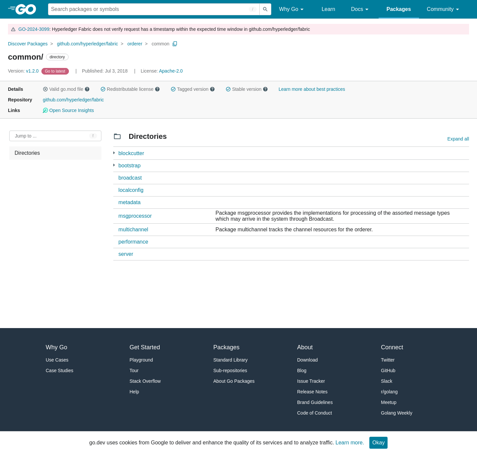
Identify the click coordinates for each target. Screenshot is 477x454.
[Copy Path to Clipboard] (175, 44)
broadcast (130, 178)
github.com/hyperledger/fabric (87, 43)
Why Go (292, 9)
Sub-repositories (230, 370)
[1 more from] (114, 153)
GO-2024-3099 (34, 29)
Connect (392, 347)
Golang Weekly (396, 413)
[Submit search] (265, 9)
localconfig (131, 190)
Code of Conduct (314, 413)
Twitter (388, 360)
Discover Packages (28, 43)
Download (307, 360)
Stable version (247, 89)
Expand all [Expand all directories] (458, 139)
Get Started (145, 347)
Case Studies (59, 370)
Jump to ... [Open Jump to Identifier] (25, 136)
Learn (328, 9)
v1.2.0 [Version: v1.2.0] (24, 71)
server (126, 254)
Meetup (389, 402)
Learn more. (350, 442)
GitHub (388, 370)
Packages (399, 9)
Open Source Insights (68, 110)
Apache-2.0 (171, 71)
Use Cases (57, 360)
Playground (141, 360)
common (161, 43)
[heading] (28, 9)
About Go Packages (234, 381)
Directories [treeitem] (27, 153)
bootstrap (130, 165)
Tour (134, 370)
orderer (134, 43)
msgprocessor (135, 216)
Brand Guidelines (315, 402)
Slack (386, 381)
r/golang (389, 391)
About (305, 347)
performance (133, 242)
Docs (361, 9)
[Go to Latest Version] (55, 71)
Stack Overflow (145, 381)
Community (444, 9)
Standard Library (230, 360)
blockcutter (131, 153)
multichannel (133, 229)
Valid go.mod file (66, 89)
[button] (45, 89)
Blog (301, 370)
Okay (378, 442)
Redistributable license (130, 89)
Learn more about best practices (312, 89)
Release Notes (312, 391)
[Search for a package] (154, 9)
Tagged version (193, 89)
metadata (130, 202)
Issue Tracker (311, 381)
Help (134, 391)
